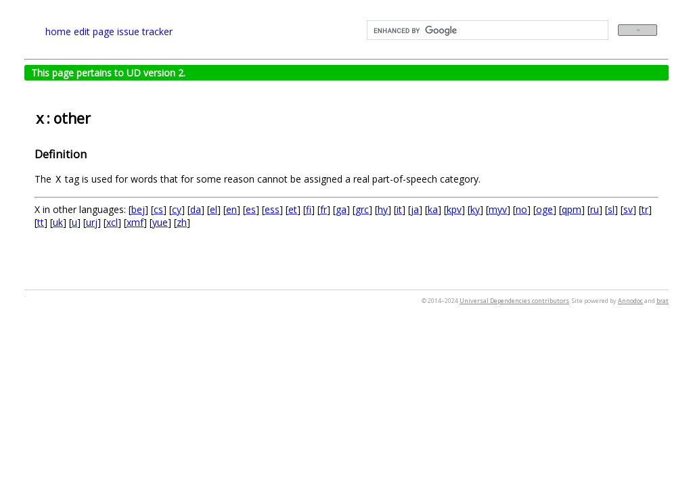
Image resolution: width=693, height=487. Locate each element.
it (399, 209)
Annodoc (630, 300)
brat (662, 300)
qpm (571, 209)
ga (341, 209)
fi (308, 209)
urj (91, 222)
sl (611, 209)
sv (628, 209)
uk (58, 222)
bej (138, 209)
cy (176, 209)
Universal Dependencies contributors (514, 300)
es (251, 209)
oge (544, 209)
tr (645, 209)
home (58, 31)
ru (594, 209)
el (213, 209)
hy (383, 209)
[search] (486, 30)
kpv (454, 209)
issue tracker (145, 31)
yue (160, 222)
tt (40, 222)
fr (323, 209)
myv (498, 209)
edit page (94, 31)
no (521, 209)
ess (272, 209)
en (231, 209)
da (195, 209)
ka (433, 209)
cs (158, 209)
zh (182, 222)
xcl (112, 222)
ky (475, 209)
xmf (135, 222)
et (292, 209)
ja (415, 209)
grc (362, 209)
